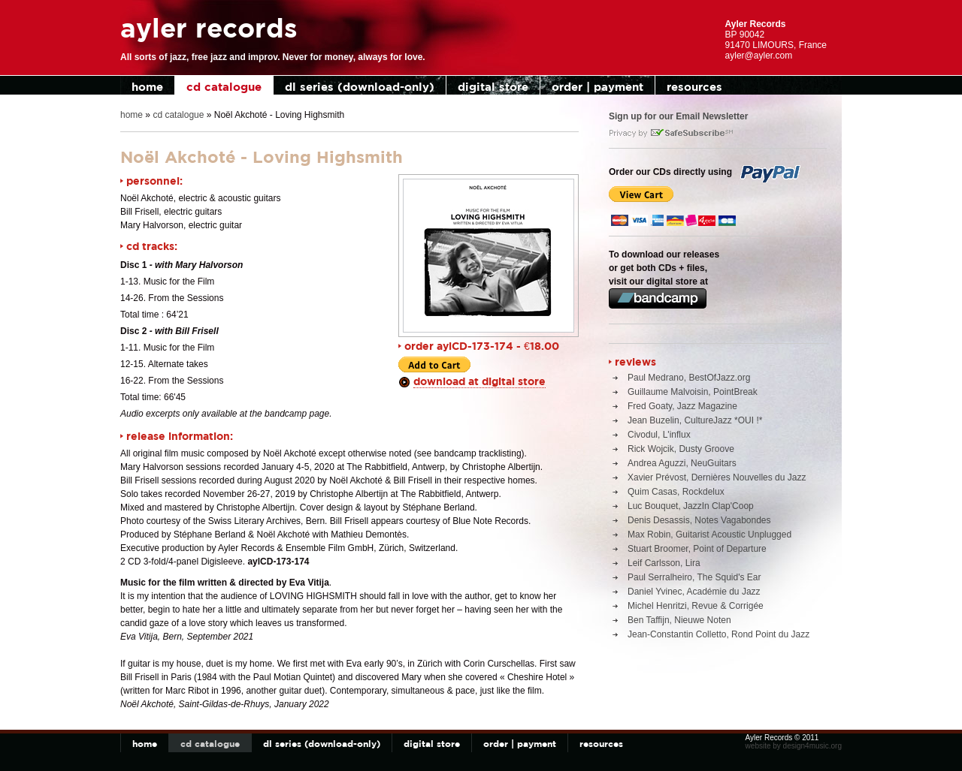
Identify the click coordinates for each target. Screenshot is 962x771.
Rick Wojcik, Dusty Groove (681, 449)
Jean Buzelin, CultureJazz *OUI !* (695, 420)
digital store (493, 86)
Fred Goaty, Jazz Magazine (682, 406)
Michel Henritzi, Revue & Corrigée (696, 606)
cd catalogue (224, 86)
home (147, 86)
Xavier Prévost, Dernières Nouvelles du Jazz (717, 477)
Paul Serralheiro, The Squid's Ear (694, 577)
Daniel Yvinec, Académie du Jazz (694, 591)
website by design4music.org (794, 746)
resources (694, 86)
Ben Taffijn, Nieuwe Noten (679, 620)
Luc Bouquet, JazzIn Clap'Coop (691, 506)
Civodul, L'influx (659, 434)
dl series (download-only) (359, 86)
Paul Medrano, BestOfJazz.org (689, 377)
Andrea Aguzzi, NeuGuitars (682, 463)
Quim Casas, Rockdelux (676, 491)
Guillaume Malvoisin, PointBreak (693, 392)
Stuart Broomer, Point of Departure (697, 549)
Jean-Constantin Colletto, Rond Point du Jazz (718, 634)
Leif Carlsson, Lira (664, 563)
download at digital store (479, 381)
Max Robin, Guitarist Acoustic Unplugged (709, 534)
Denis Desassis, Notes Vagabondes (699, 520)
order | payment (597, 86)
